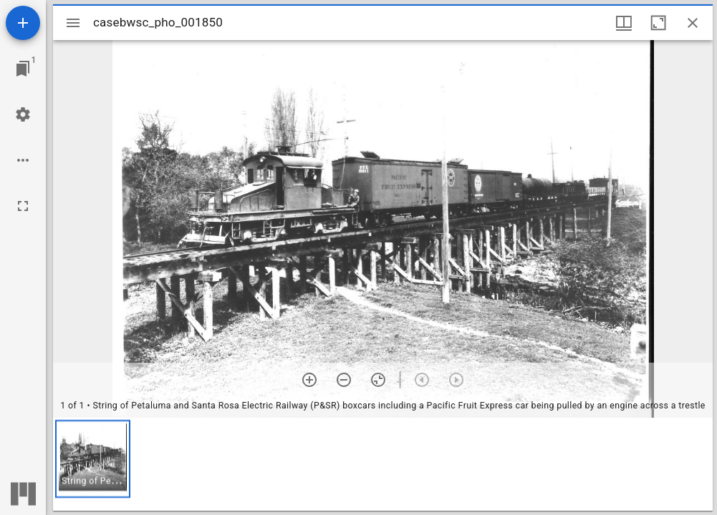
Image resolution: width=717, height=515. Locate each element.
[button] (93, 458)
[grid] (383, 464)
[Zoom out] (344, 380)
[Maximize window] (658, 23)
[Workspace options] (23, 160)
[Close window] (692, 23)
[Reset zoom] (378, 380)
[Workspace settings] (23, 114)
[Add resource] (23, 23)
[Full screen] (23, 206)
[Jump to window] (23, 69)
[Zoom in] (309, 380)
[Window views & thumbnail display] (624, 23)
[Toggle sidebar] (73, 23)
